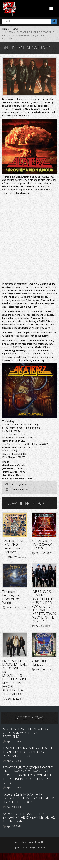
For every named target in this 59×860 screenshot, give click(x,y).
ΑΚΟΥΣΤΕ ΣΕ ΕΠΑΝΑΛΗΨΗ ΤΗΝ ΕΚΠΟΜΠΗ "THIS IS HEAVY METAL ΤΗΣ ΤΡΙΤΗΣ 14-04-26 (29, 817)
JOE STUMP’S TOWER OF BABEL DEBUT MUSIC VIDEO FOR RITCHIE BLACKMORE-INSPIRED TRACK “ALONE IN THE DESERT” (44, 606)
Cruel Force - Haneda (41, 662)
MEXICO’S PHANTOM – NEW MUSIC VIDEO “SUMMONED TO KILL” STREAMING (26, 733)
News (15, 28)
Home (5, 28)
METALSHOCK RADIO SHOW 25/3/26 (42, 544)
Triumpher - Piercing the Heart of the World (11, 597)
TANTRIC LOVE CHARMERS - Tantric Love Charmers (13, 546)
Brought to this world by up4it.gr (29, 842)
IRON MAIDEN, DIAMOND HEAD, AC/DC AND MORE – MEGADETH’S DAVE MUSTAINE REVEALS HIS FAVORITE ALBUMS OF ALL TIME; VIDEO (14, 677)
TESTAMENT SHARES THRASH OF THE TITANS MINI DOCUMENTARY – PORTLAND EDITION (28, 752)
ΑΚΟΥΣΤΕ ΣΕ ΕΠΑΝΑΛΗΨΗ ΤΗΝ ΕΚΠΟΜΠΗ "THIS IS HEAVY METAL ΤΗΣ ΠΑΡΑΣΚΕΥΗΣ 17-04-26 (29, 798)
